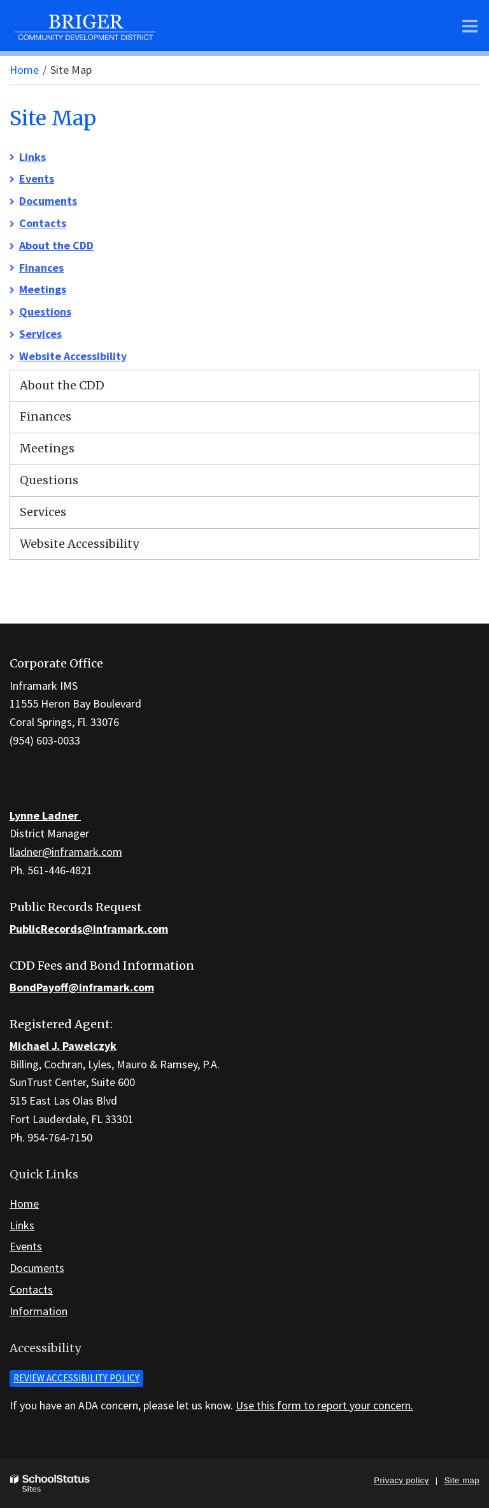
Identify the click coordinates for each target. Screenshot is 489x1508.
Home (24, 69)
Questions (45, 311)
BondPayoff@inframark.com (82, 987)
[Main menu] (470, 25)
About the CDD (56, 245)
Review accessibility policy (76, 1378)
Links (32, 157)
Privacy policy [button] (401, 1480)
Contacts (42, 223)
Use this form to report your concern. (324, 1405)
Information (38, 1311)
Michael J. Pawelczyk (63, 1045)
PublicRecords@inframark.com (89, 928)
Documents (48, 200)
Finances (41, 267)
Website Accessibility (73, 356)
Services (40, 333)
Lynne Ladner (45, 815)
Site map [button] (461, 1480)
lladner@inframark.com (66, 851)
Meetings (42, 289)
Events (36, 178)
